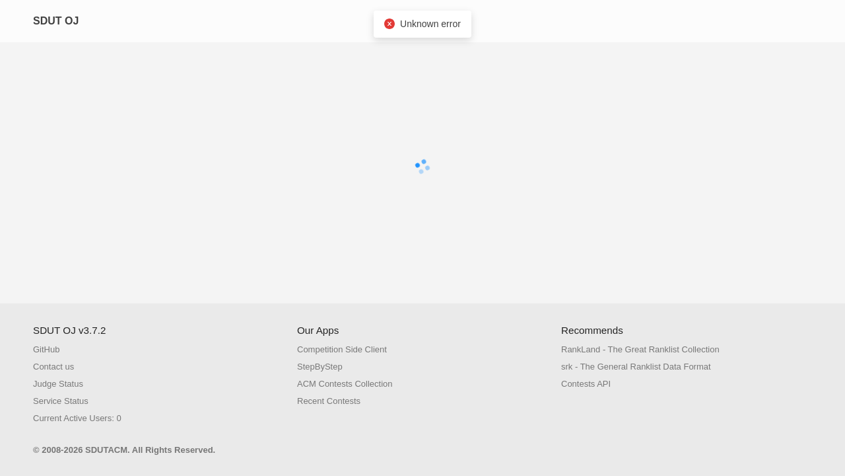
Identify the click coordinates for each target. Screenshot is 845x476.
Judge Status (58, 384)
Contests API (586, 384)
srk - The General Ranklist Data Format (636, 367)
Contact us (53, 367)
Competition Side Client (342, 349)
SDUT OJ (56, 20)
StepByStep (320, 367)
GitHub (46, 349)
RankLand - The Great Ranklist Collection (640, 349)
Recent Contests (328, 401)
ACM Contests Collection (345, 384)
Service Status (60, 401)
